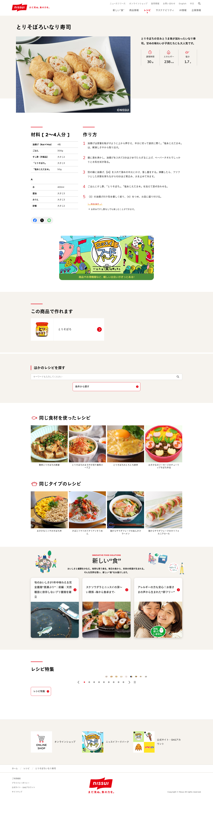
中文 (192, 3)
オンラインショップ (138, 3)
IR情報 (183, 10)
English (182, 3)
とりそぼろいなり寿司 (45, 802)
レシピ (147, 10)
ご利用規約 (16, 812)
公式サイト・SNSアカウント (23, 821)
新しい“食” (118, 10)
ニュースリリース (118, 3)
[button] (78, 716)
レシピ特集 (39, 725)
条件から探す (82, 386)
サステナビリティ (165, 10)
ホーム (15, 802)
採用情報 (155, 3)
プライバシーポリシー (20, 817)
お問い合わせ (169, 3)
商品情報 (134, 10)
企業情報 (196, 10)
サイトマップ (17, 826)
